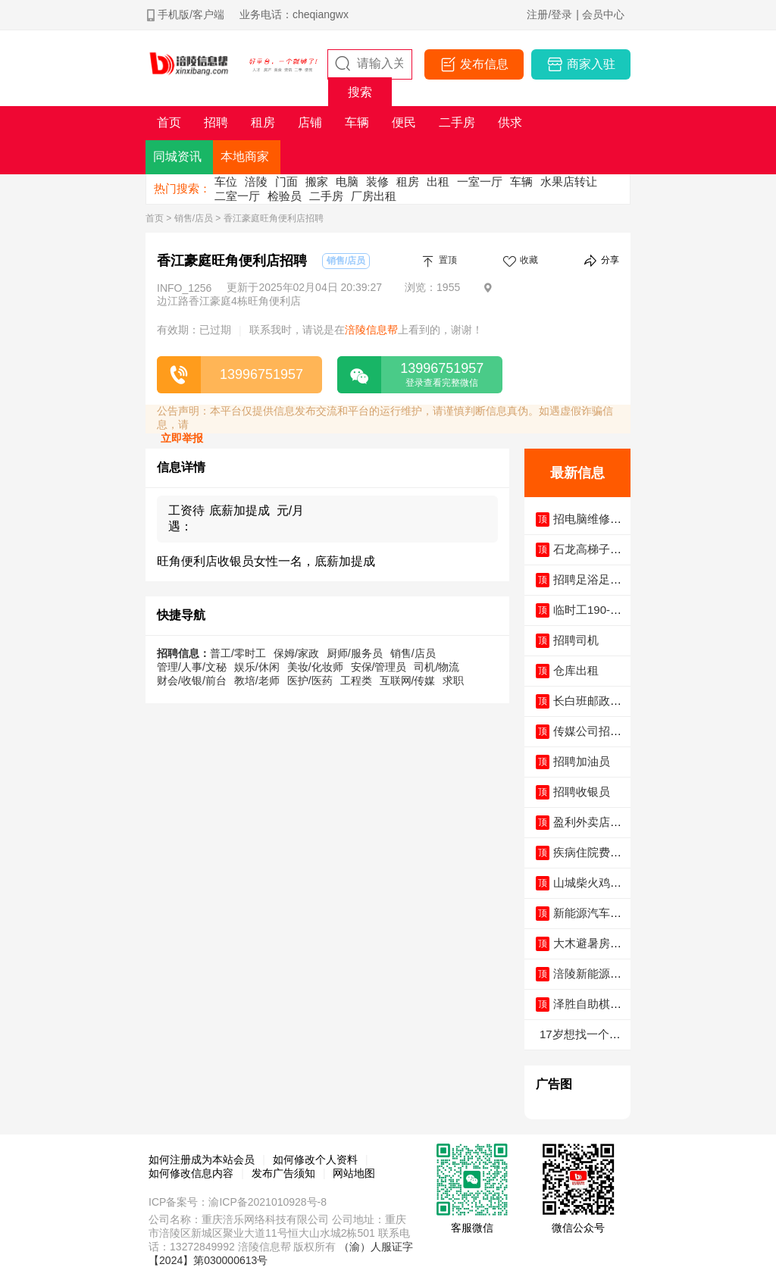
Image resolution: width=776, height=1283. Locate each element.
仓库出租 (576, 670)
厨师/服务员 (355, 653)
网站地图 (354, 1173)
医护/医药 (310, 680)
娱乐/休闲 (257, 667)
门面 (286, 181)
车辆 (521, 181)
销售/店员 (193, 218)
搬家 (316, 181)
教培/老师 (257, 680)
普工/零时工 (238, 653)
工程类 (356, 680)
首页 (155, 218)
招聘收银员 (581, 791)
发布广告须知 (283, 1173)
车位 (225, 181)
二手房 (326, 195)
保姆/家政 (296, 653)
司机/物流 (436, 667)
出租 (438, 181)
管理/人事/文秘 (192, 667)
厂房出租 (373, 195)
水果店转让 (568, 181)
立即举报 (182, 438)
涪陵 (256, 181)
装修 (377, 181)
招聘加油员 (581, 761)
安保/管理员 (379, 667)
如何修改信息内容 (191, 1173)
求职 (453, 680)
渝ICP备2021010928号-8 (267, 1202)
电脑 (347, 181)
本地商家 (245, 156)
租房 (407, 181)
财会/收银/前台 (192, 680)
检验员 (285, 195)
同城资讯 (177, 156)
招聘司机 (576, 640)
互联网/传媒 (408, 680)
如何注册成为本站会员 (202, 1159)
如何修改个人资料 (315, 1159)
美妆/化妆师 (315, 667)
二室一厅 (237, 195)
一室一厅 (479, 181)
